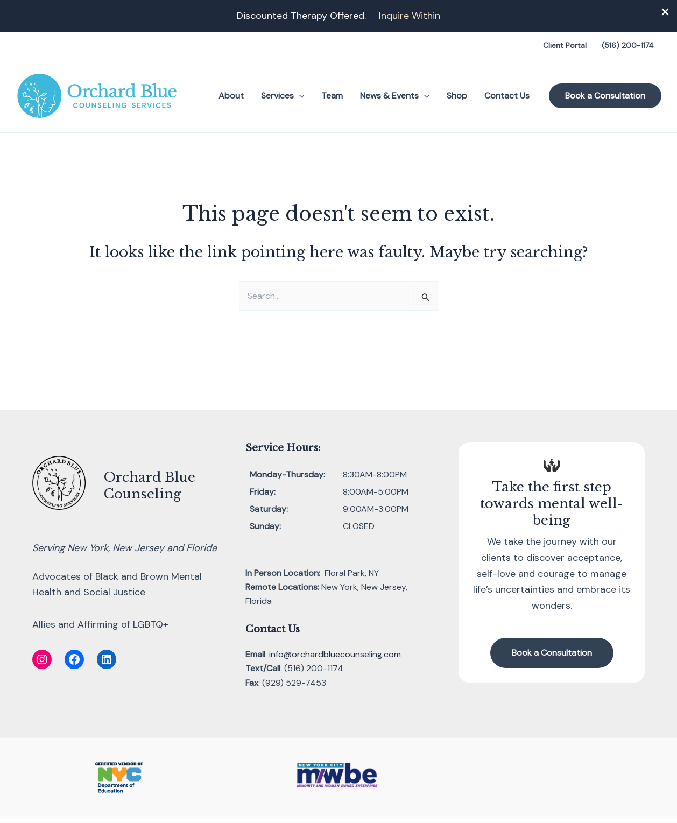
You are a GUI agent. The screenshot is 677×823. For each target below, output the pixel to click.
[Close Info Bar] (665, 12)
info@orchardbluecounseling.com (335, 654)
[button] (299, 95)
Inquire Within (409, 15)
